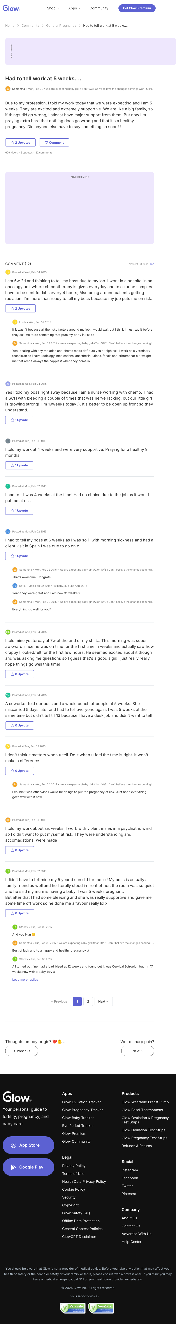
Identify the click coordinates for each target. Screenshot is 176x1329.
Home (9, 25)
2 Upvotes (20, 142)
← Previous (58, 1001)
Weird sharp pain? (137, 1041)
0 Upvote (19, 674)
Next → (103, 1001)
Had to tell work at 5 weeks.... (105, 25)
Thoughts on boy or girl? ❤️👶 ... (35, 1041)
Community (30, 25)
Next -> (137, 1051)
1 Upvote (19, 420)
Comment (54, 142)
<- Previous (21, 1051)
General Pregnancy (61, 25)
